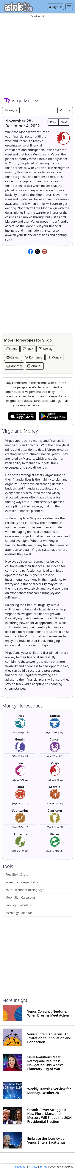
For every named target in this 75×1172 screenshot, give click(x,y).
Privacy (33, 1166)
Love (28, 349)
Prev (53, 122)
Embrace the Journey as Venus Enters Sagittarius (46, 1140)
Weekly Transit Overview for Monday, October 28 (49, 1091)
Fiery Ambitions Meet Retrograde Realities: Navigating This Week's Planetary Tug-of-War (45, 1063)
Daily (12, 349)
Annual (34, 366)
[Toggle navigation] (69, 7)
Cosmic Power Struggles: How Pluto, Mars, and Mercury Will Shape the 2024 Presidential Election (49, 1115)
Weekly (46, 349)
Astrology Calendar (18, 913)
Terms (43, 1166)
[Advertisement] (37, 55)
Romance (33, 357)
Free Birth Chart (16, 874)
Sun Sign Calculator (18, 905)
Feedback (20, 1166)
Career (13, 357)
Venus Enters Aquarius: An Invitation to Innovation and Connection (49, 1038)
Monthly (14, 366)
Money (10, 110)
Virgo (64, 110)
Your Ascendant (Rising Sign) (25, 890)
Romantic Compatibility (21, 882)
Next (64, 122)
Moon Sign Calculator (20, 897)
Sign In (55, 7)
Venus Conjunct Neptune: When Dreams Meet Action (48, 1013)
